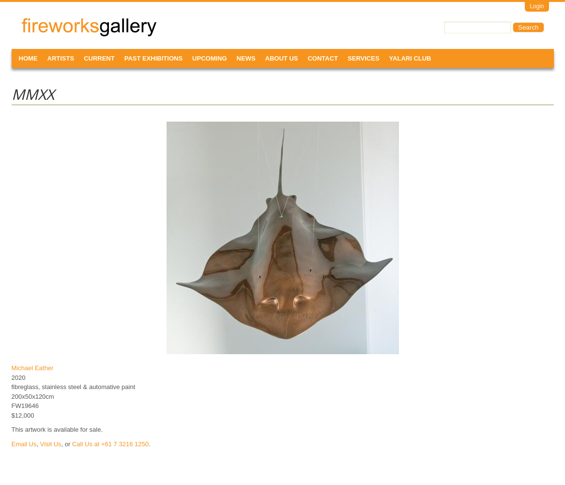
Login (537, 6)
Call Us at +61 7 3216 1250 (110, 444)
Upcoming (209, 58)
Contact (322, 58)
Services (364, 58)
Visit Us (50, 444)
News (246, 58)
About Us (281, 58)
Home (28, 58)
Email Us (24, 444)
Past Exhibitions (153, 58)
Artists (61, 58)
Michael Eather (33, 368)
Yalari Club (410, 58)
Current (99, 58)
